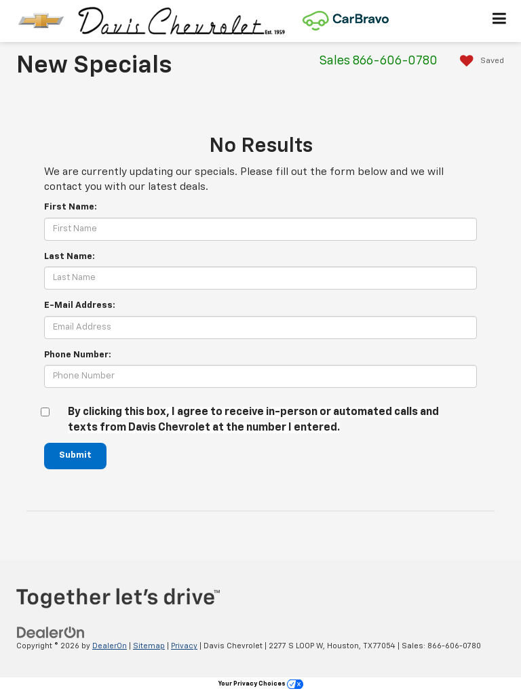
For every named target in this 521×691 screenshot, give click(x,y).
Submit (75, 455)
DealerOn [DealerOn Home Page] (109, 646)
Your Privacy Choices (260, 684)
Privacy (184, 646)
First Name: (70, 207)
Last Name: (69, 256)
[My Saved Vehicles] (478, 61)
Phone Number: (77, 355)
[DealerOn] (50, 632)
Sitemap (149, 646)
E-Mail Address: (79, 305)
